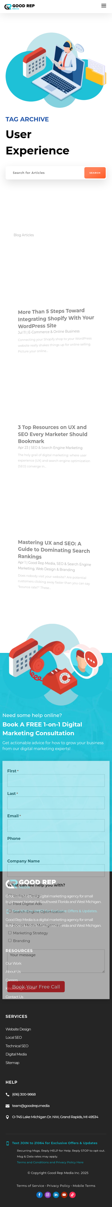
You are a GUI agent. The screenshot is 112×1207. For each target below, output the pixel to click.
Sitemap (12, 1062)
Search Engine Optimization (38, 914)
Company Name (23, 863)
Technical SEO (17, 1046)
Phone (14, 841)
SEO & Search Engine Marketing (57, 448)
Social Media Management (37, 927)
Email (14, 819)
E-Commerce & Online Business (55, 332)
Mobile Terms (83, 1186)
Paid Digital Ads (27, 906)
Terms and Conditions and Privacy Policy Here (50, 1162)
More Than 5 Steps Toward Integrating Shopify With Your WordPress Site (58, 318)
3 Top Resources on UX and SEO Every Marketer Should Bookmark (55, 434)
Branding (21, 943)
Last (12, 796)
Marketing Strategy (30, 935)
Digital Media (16, 1054)
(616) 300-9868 (24, 1094)
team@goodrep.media (30, 1105)
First (12, 774)
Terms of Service (30, 1186)
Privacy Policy (58, 1186)
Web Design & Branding (56, 569)
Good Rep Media (45, 561)
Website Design (27, 898)
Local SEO (14, 1037)
